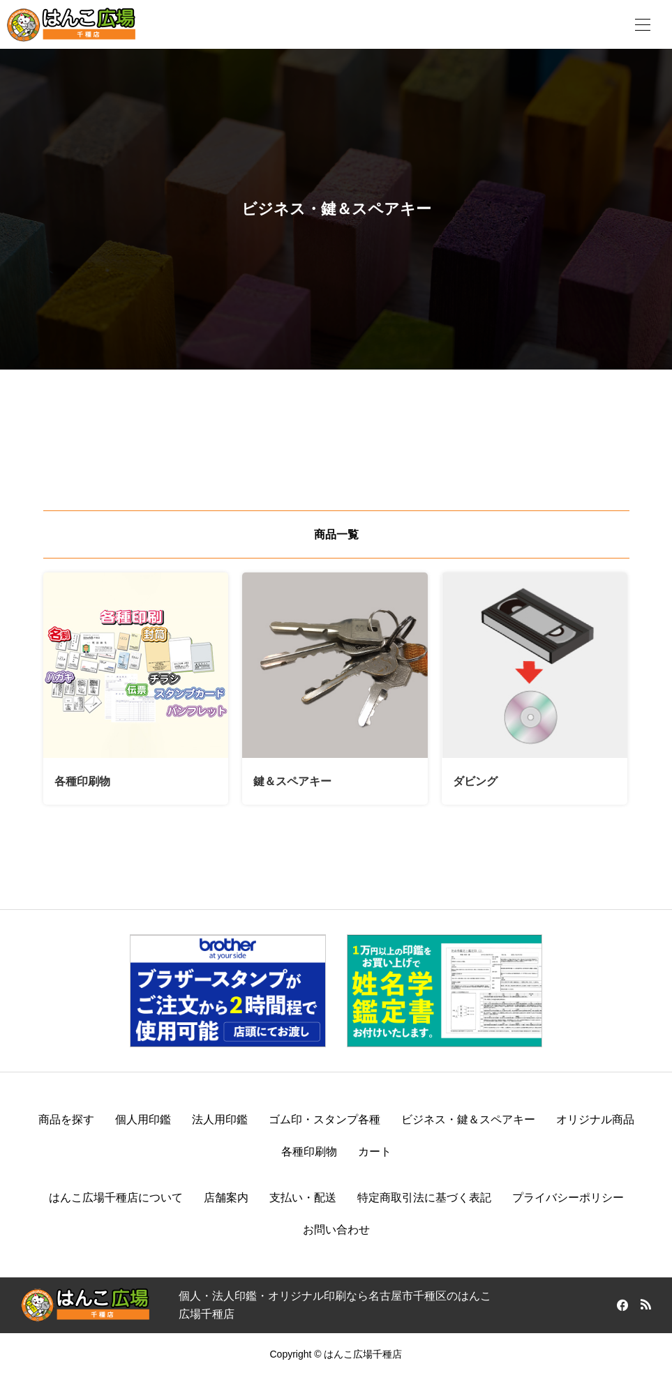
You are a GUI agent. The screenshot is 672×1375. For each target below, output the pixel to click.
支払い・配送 (302, 1197)
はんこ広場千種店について (116, 1197)
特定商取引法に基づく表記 (424, 1197)
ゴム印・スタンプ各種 (324, 1119)
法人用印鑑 (220, 1119)
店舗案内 (226, 1197)
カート (374, 1151)
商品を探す (66, 1119)
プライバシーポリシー (568, 1197)
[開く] (642, 25)
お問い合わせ (336, 1230)
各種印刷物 (309, 1151)
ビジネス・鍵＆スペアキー (468, 1119)
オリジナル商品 (595, 1119)
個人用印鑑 (143, 1119)
